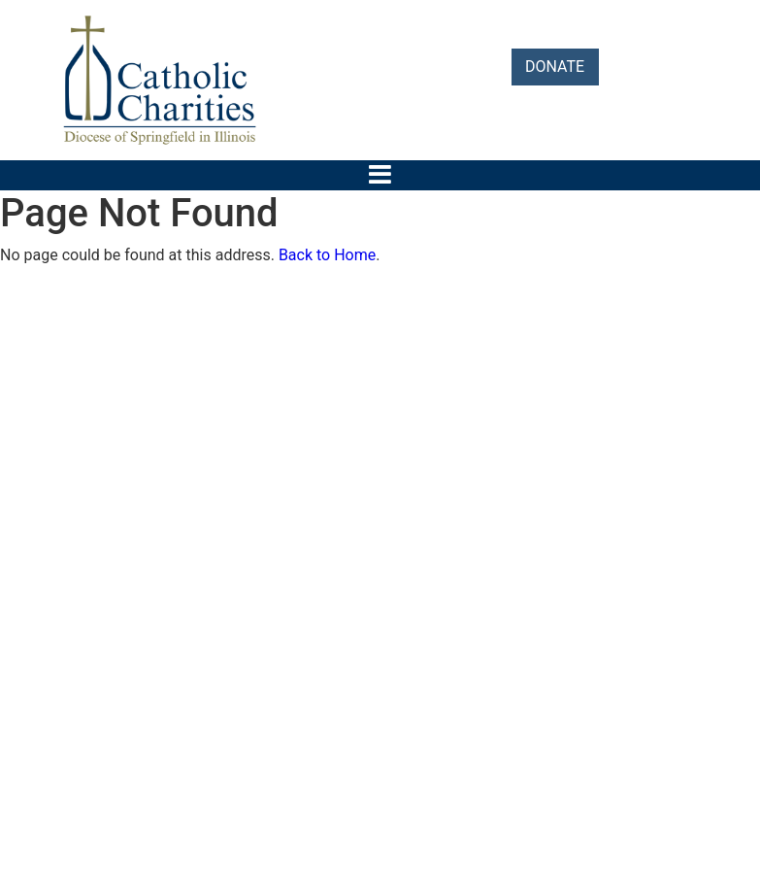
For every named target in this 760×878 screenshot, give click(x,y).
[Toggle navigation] (380, 174)
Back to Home (327, 255)
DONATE (554, 66)
